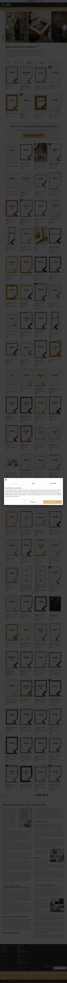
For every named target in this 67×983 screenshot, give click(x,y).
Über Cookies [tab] (53, 483)
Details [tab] (33, 483)
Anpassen (33, 502)
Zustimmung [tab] (14, 483)
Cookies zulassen (52, 502)
